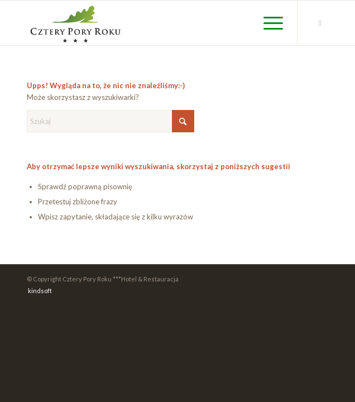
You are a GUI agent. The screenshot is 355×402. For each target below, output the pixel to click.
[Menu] (267, 23)
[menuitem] (267, 23)
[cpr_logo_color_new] (147, 23)
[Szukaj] (110, 121)
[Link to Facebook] (319, 23)
